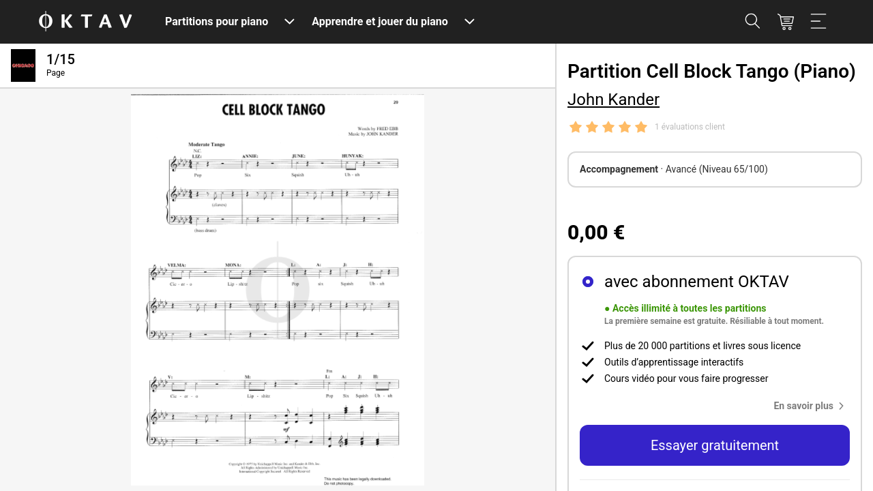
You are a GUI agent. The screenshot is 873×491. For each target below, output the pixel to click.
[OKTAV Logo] (85, 22)
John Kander (613, 99)
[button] (811, 406)
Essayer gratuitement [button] (715, 445)
